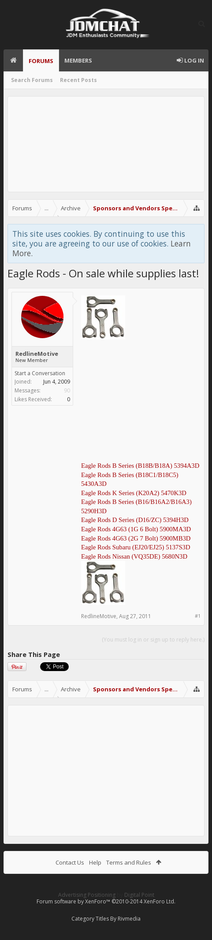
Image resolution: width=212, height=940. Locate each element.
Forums (41, 61)
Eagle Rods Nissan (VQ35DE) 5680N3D (134, 556)
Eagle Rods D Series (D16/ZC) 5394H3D (135, 519)
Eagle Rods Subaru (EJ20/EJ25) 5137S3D (135, 547)
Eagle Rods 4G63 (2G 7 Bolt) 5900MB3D (135, 538)
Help (95, 862)
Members (78, 60)
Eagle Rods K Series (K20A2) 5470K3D (133, 492)
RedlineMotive (36, 353)
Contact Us (70, 862)
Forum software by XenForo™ (106, 901)
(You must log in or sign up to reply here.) (153, 639)
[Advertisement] (106, 144)
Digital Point (139, 895)
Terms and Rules (128, 862)
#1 (198, 615)
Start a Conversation (40, 373)
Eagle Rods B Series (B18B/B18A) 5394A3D (140, 465)
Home (13, 60)
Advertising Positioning (86, 895)
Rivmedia (129, 918)
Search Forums (32, 80)
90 (67, 390)
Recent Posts (78, 80)
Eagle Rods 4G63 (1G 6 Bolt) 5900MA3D (136, 529)
